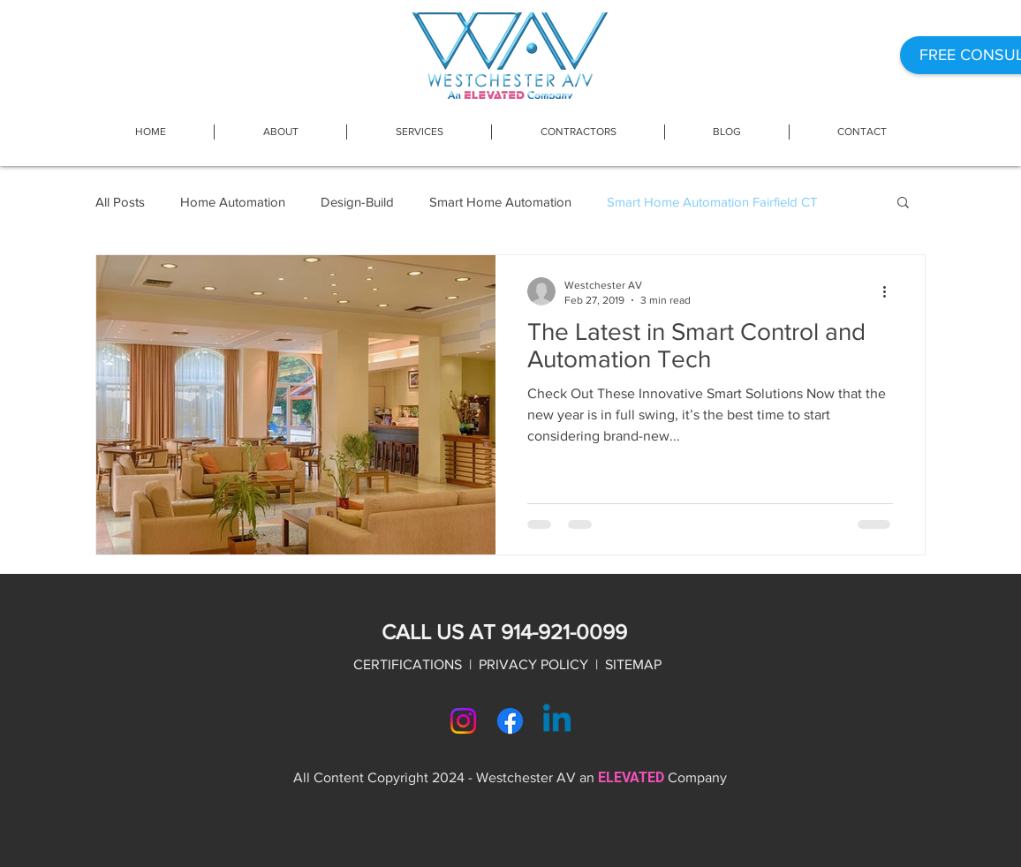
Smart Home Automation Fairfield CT (712, 201)
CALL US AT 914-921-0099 (504, 632)
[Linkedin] (557, 721)
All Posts (120, 201)
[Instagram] (463, 721)
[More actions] (890, 291)
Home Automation (232, 201)
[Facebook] (510, 721)
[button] (418, 131)
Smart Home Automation (500, 201)
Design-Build (357, 201)
